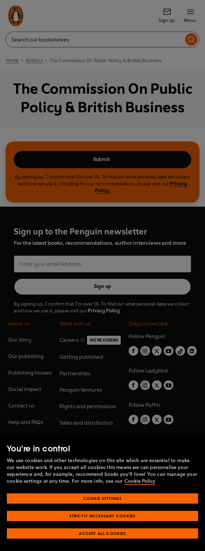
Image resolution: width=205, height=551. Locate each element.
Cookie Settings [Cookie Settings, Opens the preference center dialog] (102, 498)
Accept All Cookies (102, 533)
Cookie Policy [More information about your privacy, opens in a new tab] (140, 481)
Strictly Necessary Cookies (102, 515)
